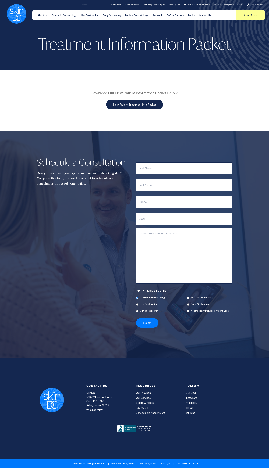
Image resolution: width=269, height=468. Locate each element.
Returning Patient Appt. (154, 4)
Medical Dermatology (136, 15)
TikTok (189, 407)
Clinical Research (149, 310)
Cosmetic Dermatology (64, 15)
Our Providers (143, 392)
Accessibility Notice (147, 463)
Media (191, 15)
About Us (42, 15)
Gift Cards (116, 4)
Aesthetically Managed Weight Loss (210, 310)
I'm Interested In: (152, 291)
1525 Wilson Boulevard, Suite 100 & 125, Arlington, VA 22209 (213, 4)
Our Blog (191, 392)
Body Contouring (112, 15)
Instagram (191, 397)
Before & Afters (175, 15)
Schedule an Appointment (150, 413)
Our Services (143, 397)
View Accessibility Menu (122, 463)
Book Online (250, 15)
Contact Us (205, 15)
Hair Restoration (89, 15)
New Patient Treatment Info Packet (134, 104)
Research (157, 15)
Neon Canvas (191, 463)
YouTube (190, 413)
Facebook (191, 402)
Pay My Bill (174, 4)
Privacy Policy (167, 463)
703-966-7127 (256, 4)
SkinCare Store (132, 4)
